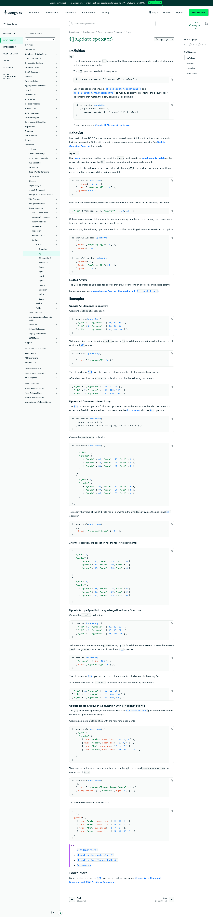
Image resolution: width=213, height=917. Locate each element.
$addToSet (43, 262)
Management (9, 47)
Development (9, 40)
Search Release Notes (34, 397)
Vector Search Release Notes (38, 402)
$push (41, 276)
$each (42, 285)
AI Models (8, 67)
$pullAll (42, 281)
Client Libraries (10, 54)
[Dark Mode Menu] (206, 24)
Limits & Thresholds (37, 190)
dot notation (133, 410)
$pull (41, 272)
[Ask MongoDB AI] (194, 23)
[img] (186, 45)
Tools (6, 61)
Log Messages (35, 185)
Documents (30, 49)
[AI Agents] (41, 362)
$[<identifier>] (45, 258)
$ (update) (43, 249)
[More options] (172, 39)
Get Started (198, 12)
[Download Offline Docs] (53, 912)
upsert (78, 158)
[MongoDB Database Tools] (41, 194)
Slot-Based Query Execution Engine (41, 318)
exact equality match (153, 158)
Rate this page (190, 39)
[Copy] (172, 80)
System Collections (37, 329)
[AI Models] (41, 353)
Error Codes (34, 176)
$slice (41, 294)
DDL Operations (35, 163)
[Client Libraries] (41, 58)
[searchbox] (112, 23)
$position (43, 290)
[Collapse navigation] (60, 912)
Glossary (32, 181)
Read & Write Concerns (39, 172)
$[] (40, 253)
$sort (41, 299)
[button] (153, 12)
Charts (28, 140)
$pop (41, 267)
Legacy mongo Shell (37, 333)
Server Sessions (35, 312)
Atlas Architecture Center (9, 76)
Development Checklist (35, 122)
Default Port (34, 167)
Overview (29, 45)
